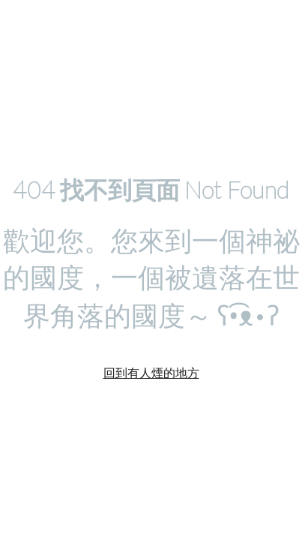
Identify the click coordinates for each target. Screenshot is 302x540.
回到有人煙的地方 (151, 372)
